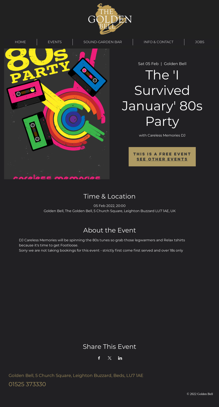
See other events (162, 159)
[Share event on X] (110, 358)
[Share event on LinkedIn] (120, 358)
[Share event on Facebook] (99, 358)
